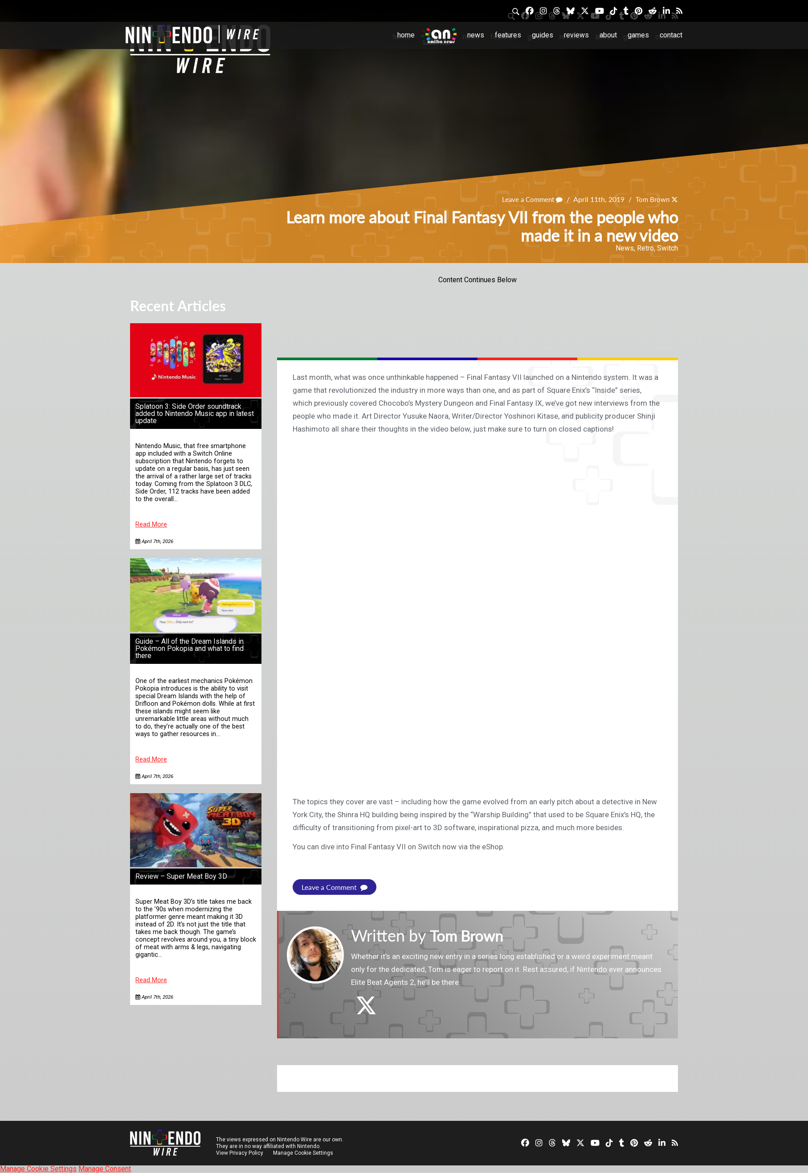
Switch (667, 248)
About (608, 35)
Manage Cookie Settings (303, 1153)
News (475, 35)
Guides (542, 35)
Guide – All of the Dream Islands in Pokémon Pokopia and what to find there (189, 648)
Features (508, 35)
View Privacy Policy (239, 1153)
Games (638, 35)
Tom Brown (651, 199)
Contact (671, 35)
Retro (645, 248)
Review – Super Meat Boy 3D (181, 876)
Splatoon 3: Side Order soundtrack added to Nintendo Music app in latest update (194, 413)
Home (406, 35)
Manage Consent (104, 1169)
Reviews (576, 35)
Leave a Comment (528, 199)
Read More (151, 524)
